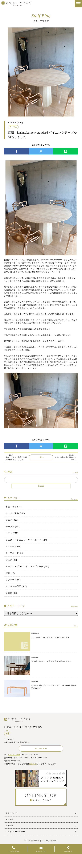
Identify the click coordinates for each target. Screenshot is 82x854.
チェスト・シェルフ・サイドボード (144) (26, 540)
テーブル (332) (13, 526)
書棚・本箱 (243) (14, 507)
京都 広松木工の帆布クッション (65, 457)
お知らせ (33, 764)
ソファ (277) (12, 533)
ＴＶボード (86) (13, 546)
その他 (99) (11, 593)
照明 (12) (10, 573)
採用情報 (9, 825)
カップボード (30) (15, 553)
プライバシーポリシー (15, 832)
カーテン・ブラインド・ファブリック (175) (27, 566)
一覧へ (41, 457)
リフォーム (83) (13, 580)
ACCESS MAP (41, 748)
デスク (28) (11, 560)
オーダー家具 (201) (15, 513)
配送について (11, 813)
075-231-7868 (14, 755)
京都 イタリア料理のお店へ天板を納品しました (16, 457)
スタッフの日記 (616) (16, 586)
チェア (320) (12, 520)
